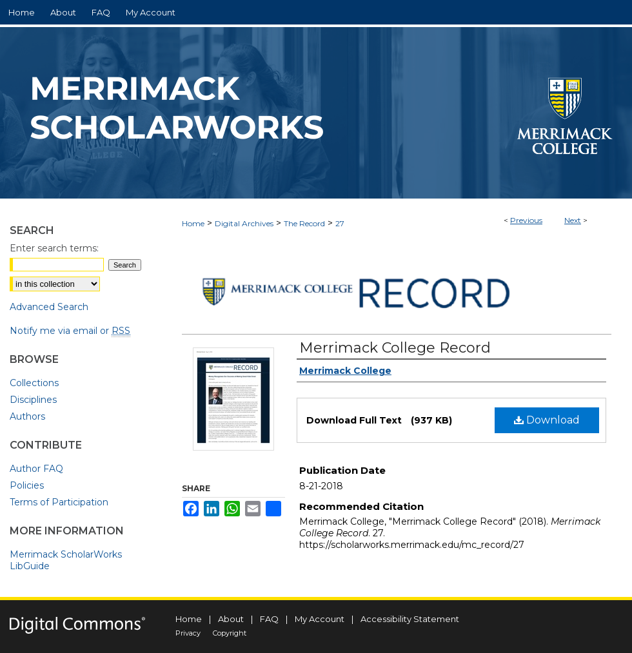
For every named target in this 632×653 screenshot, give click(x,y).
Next (572, 220)
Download (547, 420)
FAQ (269, 619)
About (231, 619)
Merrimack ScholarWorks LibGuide (66, 560)
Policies (27, 485)
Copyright (229, 633)
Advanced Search (49, 307)
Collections (34, 383)
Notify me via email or (70, 330)
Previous (526, 220)
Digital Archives (244, 223)
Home (193, 223)
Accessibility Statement (409, 619)
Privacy (188, 633)
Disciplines (33, 399)
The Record (304, 223)
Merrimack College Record (395, 347)
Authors (27, 416)
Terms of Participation (59, 502)
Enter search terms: (54, 248)
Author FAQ (36, 468)
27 (339, 223)
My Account (319, 619)
